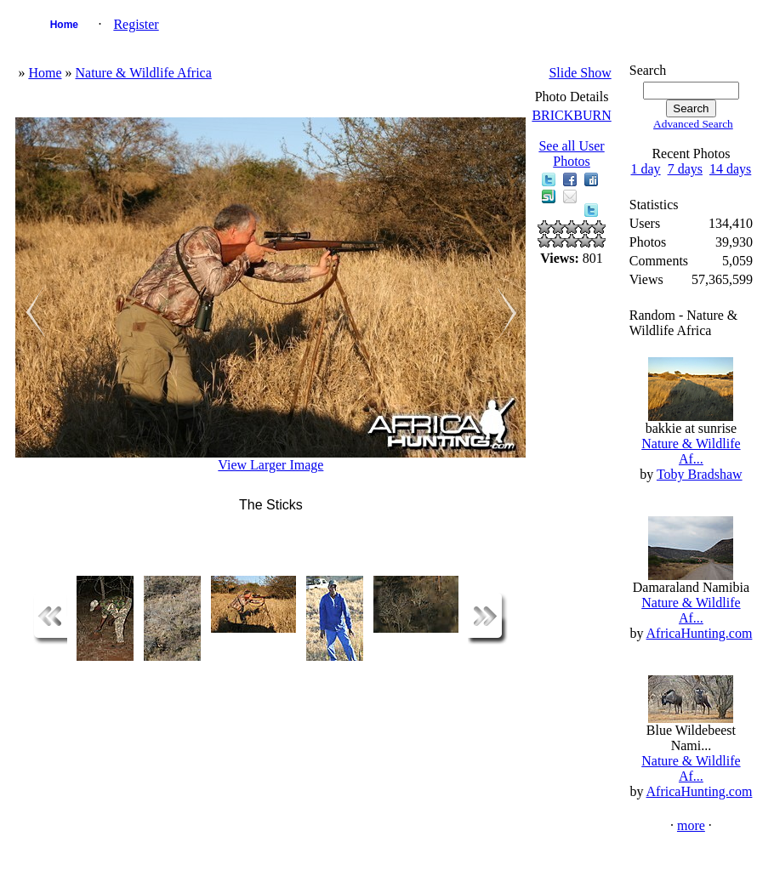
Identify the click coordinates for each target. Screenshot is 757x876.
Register (135, 24)
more (691, 825)
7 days (685, 169)
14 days (730, 169)
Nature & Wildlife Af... (690, 451)
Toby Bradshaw (700, 474)
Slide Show (580, 72)
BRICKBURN (571, 115)
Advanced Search (693, 123)
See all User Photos (571, 153)
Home (64, 25)
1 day (646, 169)
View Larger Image (270, 465)
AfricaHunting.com (699, 633)
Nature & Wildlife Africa (143, 72)
